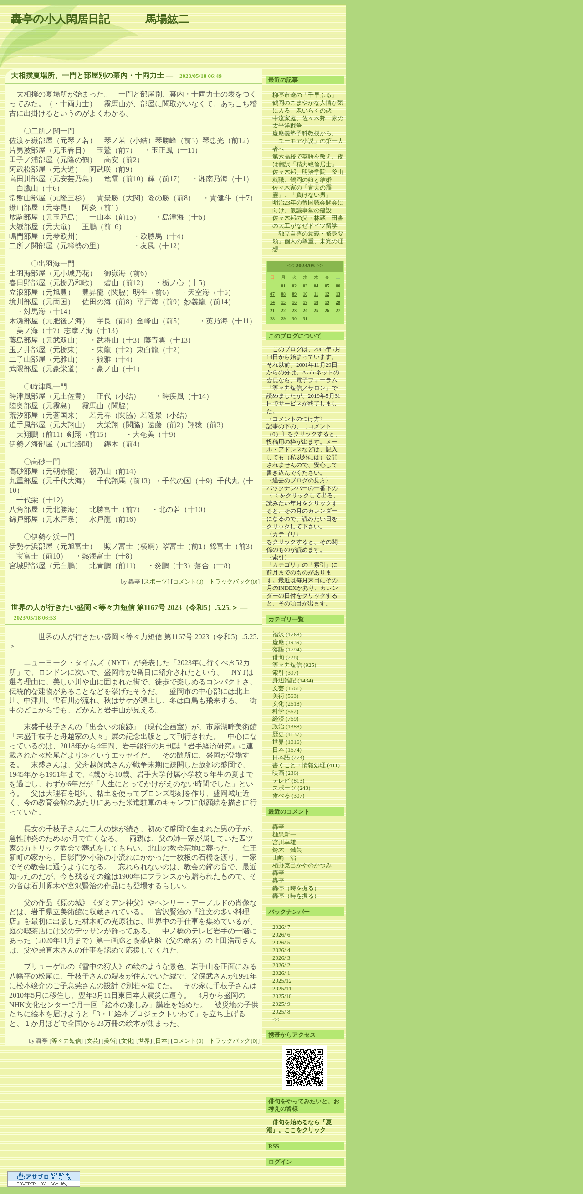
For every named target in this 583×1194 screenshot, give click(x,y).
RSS (273, 1146)
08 (283, 294)
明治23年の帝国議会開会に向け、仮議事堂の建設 (307, 206)
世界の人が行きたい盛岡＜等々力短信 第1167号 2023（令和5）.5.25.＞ (124, 607)
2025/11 (282, 988)
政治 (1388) (287, 726)
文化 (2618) (287, 703)
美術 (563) (285, 695)
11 (316, 294)
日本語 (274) (288, 757)
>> (320, 265)
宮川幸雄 (284, 842)
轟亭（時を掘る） (296, 888)
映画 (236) (285, 772)
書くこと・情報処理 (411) (306, 765)
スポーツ (155, 581)
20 (338, 302)
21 (272, 310)
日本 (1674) (287, 749)
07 (272, 294)
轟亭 (278, 826)
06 (338, 285)
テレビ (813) (288, 780)
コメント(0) (188, 581)
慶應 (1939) (287, 642)
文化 (127, 1040)
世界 (144, 1040)
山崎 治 (284, 857)
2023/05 (305, 265)
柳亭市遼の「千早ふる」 (305, 95)
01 (283, 285)
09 (294, 294)
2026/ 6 (281, 934)
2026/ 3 (281, 957)
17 (305, 302)
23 (294, 310)
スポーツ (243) (291, 787)
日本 (161, 1040)
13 (338, 294)
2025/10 (282, 996)
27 (338, 310)
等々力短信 (66, 1040)
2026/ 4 (281, 950)
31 (305, 318)
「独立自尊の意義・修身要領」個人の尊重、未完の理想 (307, 241)
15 (283, 302)
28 (272, 318)
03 (305, 285)
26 (327, 310)
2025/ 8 (281, 1011)
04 (316, 285)
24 (305, 310)
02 (294, 285)
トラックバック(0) (233, 581)
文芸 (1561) (287, 688)
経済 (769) (285, 718)
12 (327, 294)
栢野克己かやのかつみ (302, 865)
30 (294, 318)
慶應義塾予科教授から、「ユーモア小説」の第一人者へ (307, 141)
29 (283, 318)
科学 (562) (285, 711)
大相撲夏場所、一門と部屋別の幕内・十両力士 (87, 75)
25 (316, 310)
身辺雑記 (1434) (292, 680)
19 (327, 302)
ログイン (280, 1161)
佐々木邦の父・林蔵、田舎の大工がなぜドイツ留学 (307, 222)
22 (283, 310)
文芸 (92, 1040)
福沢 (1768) (287, 634)
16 (294, 302)
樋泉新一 (284, 834)
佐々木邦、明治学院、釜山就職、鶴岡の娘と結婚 (307, 176)
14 (272, 302)
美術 (110, 1040)
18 (316, 302)
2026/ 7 (281, 926)
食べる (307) (288, 795)
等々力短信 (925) (294, 664)
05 (327, 285)
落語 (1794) (287, 649)
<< (290, 265)
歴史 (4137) (287, 734)
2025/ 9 (281, 1003)
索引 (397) (285, 672)
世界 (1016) (287, 741)
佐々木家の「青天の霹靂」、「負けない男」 (302, 191)
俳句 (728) (285, 657)
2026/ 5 (281, 942)
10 (305, 294)
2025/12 (282, 980)
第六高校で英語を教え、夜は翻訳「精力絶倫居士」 (307, 160)
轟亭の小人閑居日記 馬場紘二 (100, 19)
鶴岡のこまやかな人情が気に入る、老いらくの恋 (307, 106)
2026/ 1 (281, 972)
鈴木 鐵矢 (287, 849)
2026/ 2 (281, 965)
